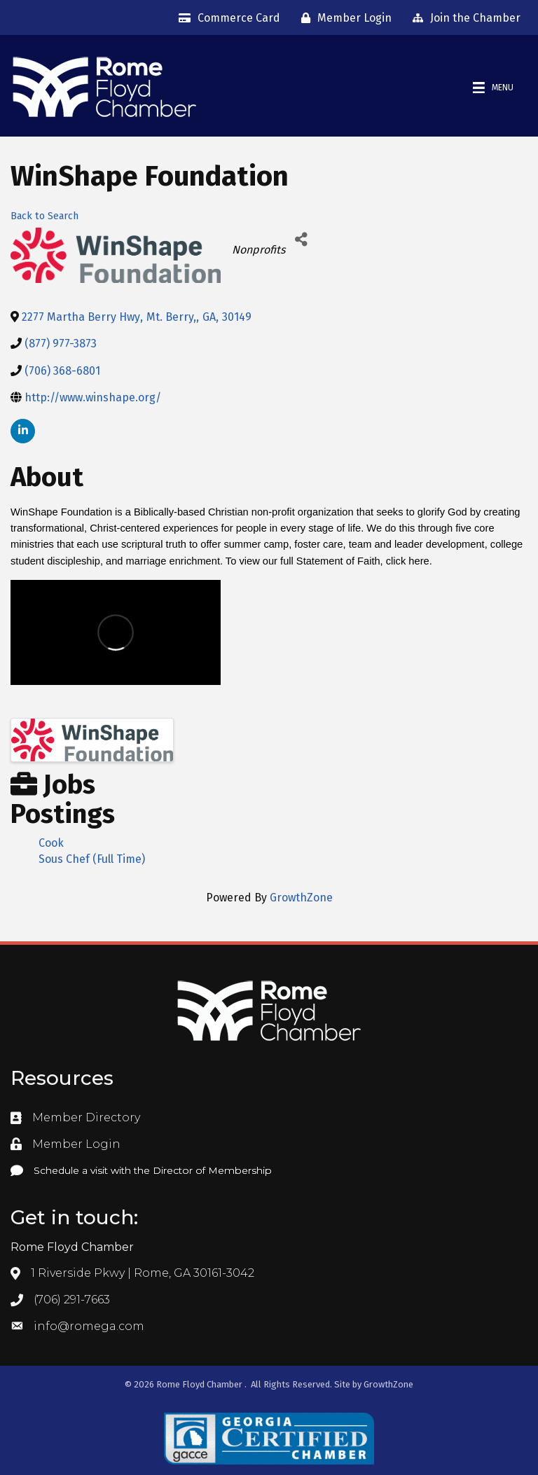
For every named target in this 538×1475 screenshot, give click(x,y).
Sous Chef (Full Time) (92, 859)
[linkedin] (23, 431)
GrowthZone (301, 897)
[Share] (301, 240)
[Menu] (493, 88)
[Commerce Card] (226, 18)
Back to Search (44, 216)
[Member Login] (343, 18)
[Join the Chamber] (463, 18)
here (418, 561)
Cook (51, 843)
